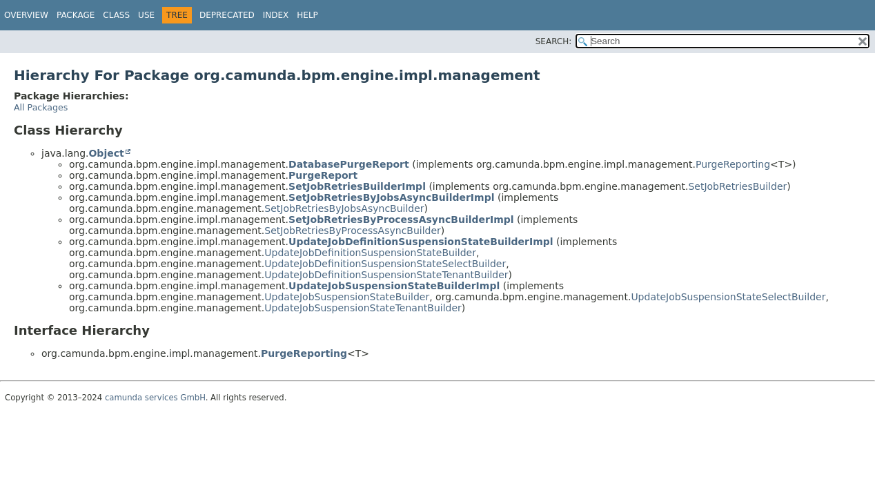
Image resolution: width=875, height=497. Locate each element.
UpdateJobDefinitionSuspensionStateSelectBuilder (385, 263)
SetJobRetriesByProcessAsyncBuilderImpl (401, 219)
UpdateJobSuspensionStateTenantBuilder (363, 307)
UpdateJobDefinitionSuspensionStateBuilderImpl (420, 241)
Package (76, 15)
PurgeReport (322, 175)
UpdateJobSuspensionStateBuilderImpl (394, 285)
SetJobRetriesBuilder (737, 186)
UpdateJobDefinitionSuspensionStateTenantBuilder (386, 274)
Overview (26, 15)
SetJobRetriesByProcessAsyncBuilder (352, 230)
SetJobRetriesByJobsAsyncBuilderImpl (391, 197)
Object (106, 153)
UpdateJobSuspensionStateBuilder (346, 296)
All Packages (41, 107)
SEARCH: (553, 41)
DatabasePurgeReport (348, 164)
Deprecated (227, 15)
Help (307, 15)
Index (276, 15)
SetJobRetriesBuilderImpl (357, 186)
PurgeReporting (733, 164)
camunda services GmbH (155, 397)
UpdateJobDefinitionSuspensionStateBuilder (370, 252)
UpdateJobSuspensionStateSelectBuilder (728, 296)
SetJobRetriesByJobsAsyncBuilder (344, 208)
